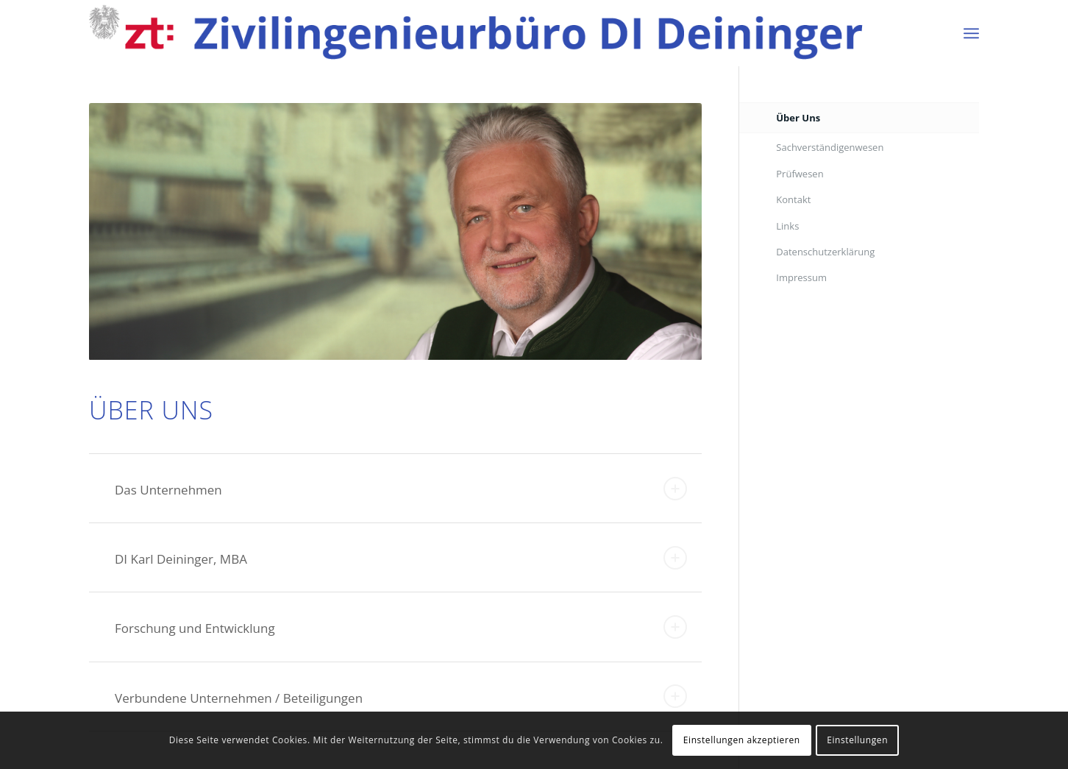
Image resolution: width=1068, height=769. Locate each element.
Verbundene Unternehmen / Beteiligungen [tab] (401, 696)
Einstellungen (857, 740)
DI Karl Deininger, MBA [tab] (401, 558)
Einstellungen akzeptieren (741, 740)
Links (787, 226)
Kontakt (793, 199)
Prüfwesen (799, 173)
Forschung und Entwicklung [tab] (401, 627)
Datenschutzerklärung (825, 251)
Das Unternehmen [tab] (401, 488)
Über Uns (798, 117)
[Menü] (971, 33)
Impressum (801, 277)
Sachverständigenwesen (829, 147)
